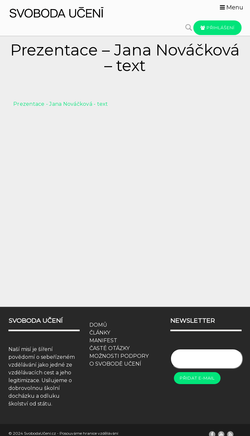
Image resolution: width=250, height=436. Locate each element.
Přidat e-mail (197, 378)
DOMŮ (98, 325)
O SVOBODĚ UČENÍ (115, 364)
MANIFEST (103, 340)
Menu (231, 7)
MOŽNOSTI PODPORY (119, 356)
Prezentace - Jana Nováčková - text (60, 104)
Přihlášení (217, 27)
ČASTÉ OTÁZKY (109, 348)
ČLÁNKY (99, 333)
